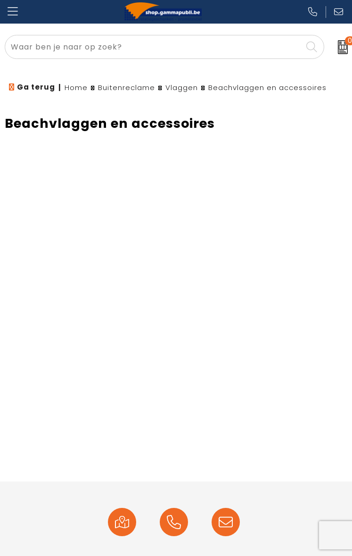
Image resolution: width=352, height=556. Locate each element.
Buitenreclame (126, 87)
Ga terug (36, 87)
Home (76, 87)
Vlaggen (181, 87)
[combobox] (153, 47)
